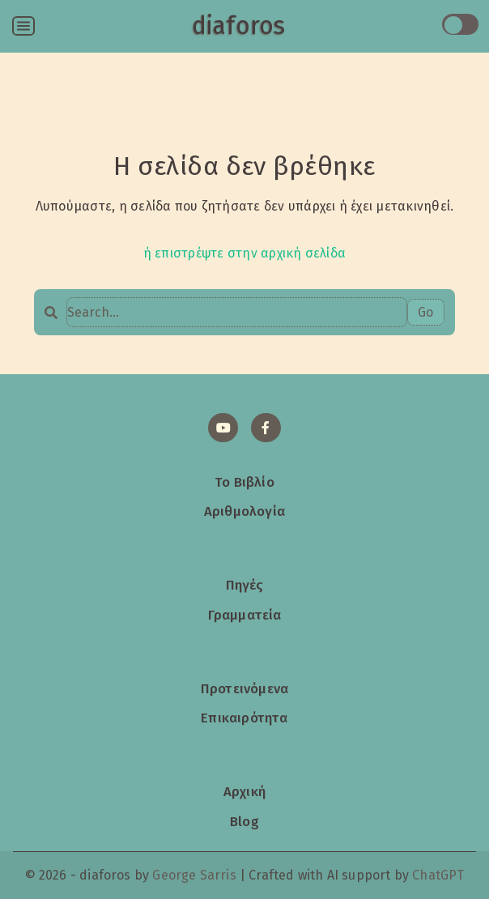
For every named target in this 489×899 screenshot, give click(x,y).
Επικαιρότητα (244, 717)
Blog (244, 821)
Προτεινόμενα (244, 688)
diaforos (238, 25)
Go (425, 312)
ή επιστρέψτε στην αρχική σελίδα (244, 253)
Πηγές (245, 585)
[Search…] (236, 312)
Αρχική (244, 791)
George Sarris (194, 875)
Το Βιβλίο (244, 482)
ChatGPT (438, 875)
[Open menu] (23, 26)
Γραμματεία (245, 615)
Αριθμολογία (244, 511)
